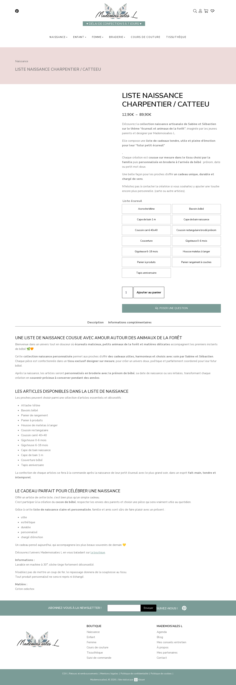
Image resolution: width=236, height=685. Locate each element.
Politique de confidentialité (134, 673)
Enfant (78, 37)
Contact (162, 658)
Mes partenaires (167, 653)
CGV (64, 673)
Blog (160, 637)
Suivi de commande (99, 658)
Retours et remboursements (83, 673)
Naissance (58, 37)
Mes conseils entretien (171, 642)
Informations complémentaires (130, 322)
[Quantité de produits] (127, 292)
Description (95, 322)
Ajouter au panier (149, 292)
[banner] (48, 643)
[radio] (146, 208)
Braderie (116, 37)
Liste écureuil (132, 201)
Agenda (162, 632)
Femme (97, 37)
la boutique (98, 552)
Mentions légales (109, 673)
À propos (163, 647)
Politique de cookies (161, 673)
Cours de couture (145, 37)
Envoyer (148, 608)
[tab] (95, 322)
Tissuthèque (176, 37)
